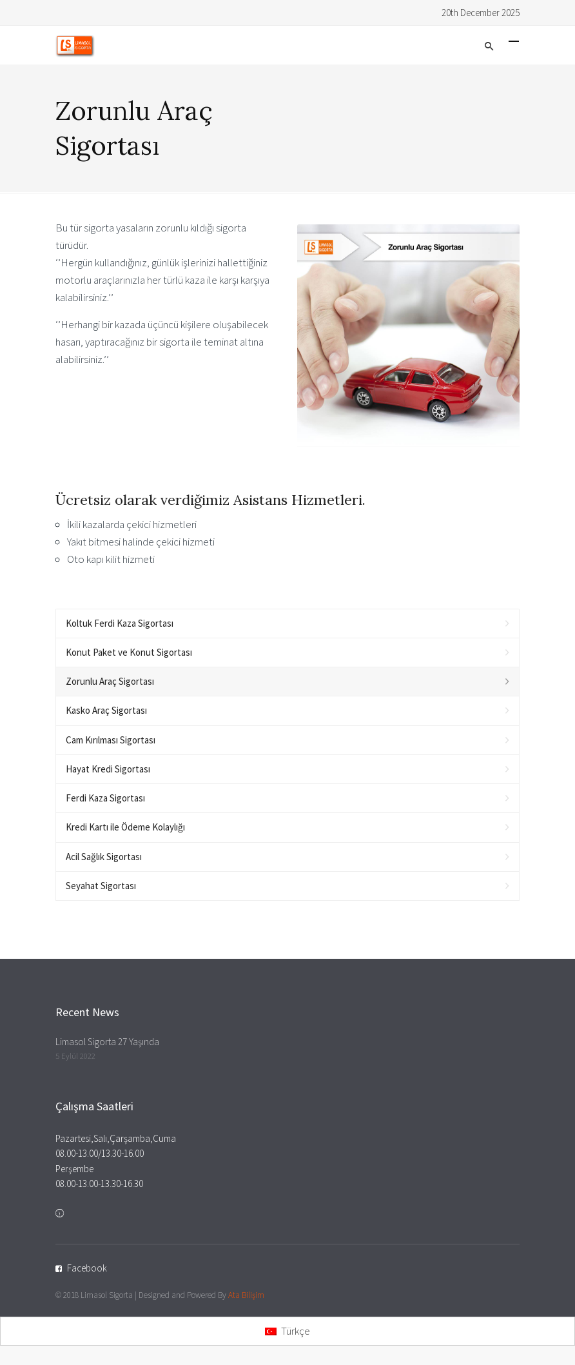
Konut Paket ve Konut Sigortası (129, 652)
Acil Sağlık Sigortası (104, 856)
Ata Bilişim (246, 1295)
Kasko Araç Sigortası (106, 710)
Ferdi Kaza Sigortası (105, 798)
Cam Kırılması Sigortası (110, 740)
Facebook (87, 1268)
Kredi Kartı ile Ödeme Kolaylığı (125, 827)
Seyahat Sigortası (101, 885)
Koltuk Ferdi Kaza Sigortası (119, 623)
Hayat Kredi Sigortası (108, 769)
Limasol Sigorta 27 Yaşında (107, 1042)
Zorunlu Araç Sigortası (110, 681)
